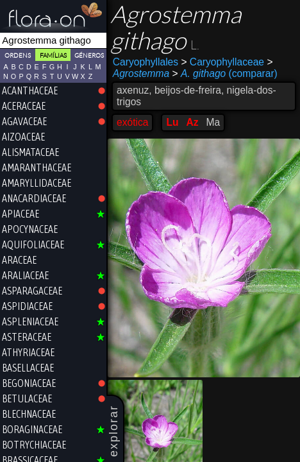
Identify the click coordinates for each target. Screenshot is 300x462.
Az (192, 122)
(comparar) (225, 74)
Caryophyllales (145, 61)
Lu (172, 122)
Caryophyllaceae (222, 61)
